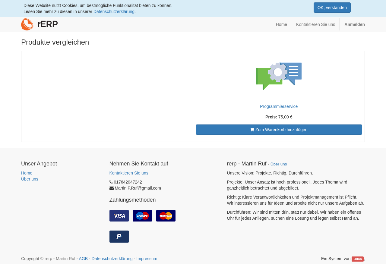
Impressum (146, 258)
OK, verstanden (332, 7)
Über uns (29, 179)
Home (26, 173)
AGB (83, 258)
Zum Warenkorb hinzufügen (278, 129)
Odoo (357, 259)
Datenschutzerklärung (113, 11)
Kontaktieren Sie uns (128, 173)
